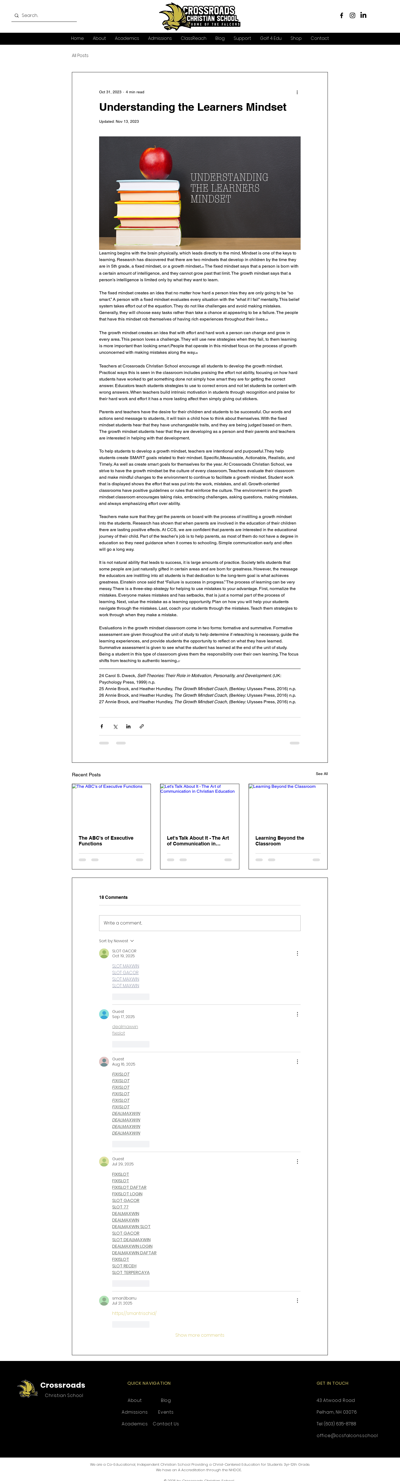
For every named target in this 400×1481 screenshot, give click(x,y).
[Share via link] (141, 726)
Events (166, 1412)
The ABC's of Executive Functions (106, 840)
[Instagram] (352, 15)
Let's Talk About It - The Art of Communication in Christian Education (198, 840)
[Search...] (43, 16)
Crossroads (62, 1385)
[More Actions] (297, 953)
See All (322, 773)
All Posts (80, 56)
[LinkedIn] (363, 15)
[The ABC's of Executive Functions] (111, 806)
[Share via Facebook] (101, 726)
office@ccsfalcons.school (347, 1435)
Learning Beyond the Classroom (279, 840)
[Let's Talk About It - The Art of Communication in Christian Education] (199, 806)
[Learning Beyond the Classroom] (288, 806)
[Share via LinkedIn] (128, 726)
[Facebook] (341, 15)
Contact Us (166, 1424)
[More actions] (297, 92)
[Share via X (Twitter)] (115, 726)
